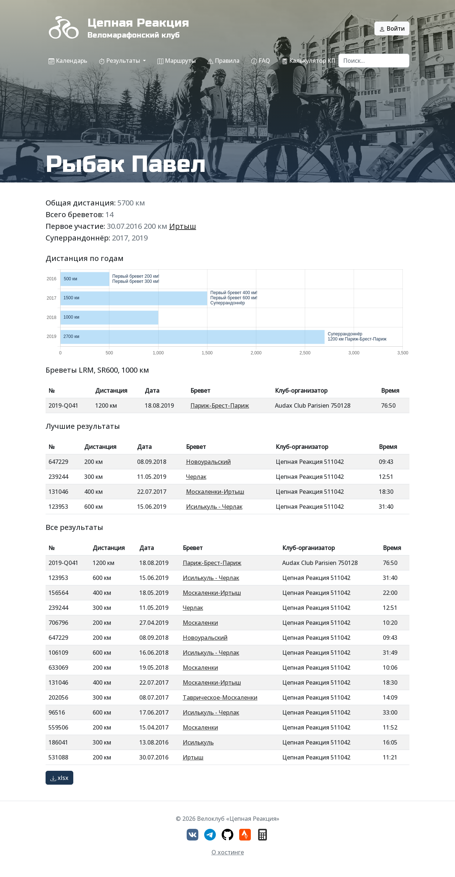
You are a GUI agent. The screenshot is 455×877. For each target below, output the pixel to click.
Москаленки (200, 623)
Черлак (196, 477)
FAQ (260, 61)
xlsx (59, 778)
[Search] (373, 61)
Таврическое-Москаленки (220, 697)
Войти (392, 28)
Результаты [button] (120, 61)
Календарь (67, 61)
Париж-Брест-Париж (219, 405)
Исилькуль (198, 742)
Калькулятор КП (308, 61)
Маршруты (177, 61)
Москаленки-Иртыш (215, 492)
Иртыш (182, 226)
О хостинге (227, 852)
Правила (223, 61)
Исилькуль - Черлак (214, 507)
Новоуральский (208, 462)
